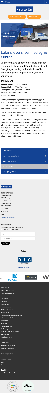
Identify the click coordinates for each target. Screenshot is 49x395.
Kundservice (7, 151)
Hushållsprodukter (7, 337)
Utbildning (4, 301)
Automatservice (6, 307)
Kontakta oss (6, 359)
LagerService (5, 304)
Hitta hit (9, 2)
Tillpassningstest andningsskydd (11, 315)
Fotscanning (5, 312)
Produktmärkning (6, 326)
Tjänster (4, 298)
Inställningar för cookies (8, 373)
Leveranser (9, 166)
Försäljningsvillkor (9, 172)
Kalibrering (4, 329)
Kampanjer (15, 229)
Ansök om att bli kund (11, 156)
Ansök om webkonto (10, 161)
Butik (2, 362)
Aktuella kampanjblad (7, 293)
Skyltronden (5, 320)
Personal (3, 365)
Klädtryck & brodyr (7, 309)
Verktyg (5, 229)
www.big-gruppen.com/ (24, 267)
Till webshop (33, 16)
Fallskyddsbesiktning (7, 318)
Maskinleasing (5, 334)
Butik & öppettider (16, 16)
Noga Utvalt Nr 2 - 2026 (8, 290)
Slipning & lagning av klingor (10, 331)
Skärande (4, 323)
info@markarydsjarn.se (7, 217)
